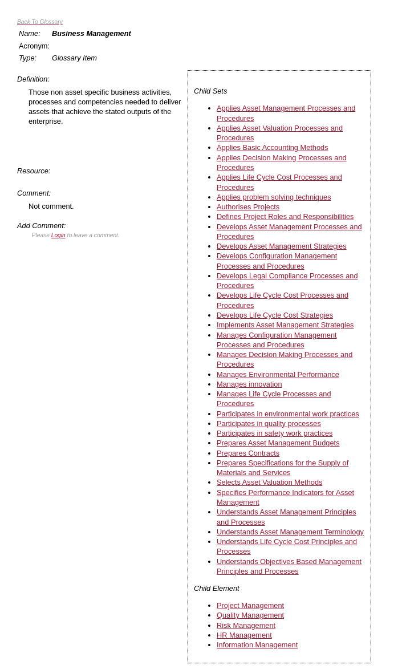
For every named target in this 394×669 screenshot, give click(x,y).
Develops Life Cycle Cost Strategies (275, 315)
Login (58, 235)
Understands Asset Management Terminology (290, 532)
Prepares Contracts (248, 453)
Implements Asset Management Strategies (285, 325)
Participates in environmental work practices (288, 413)
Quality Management (250, 615)
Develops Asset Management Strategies (282, 246)
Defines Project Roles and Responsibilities (285, 216)
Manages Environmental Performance (278, 374)
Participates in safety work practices (274, 433)
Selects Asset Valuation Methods (269, 482)
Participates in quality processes (269, 423)
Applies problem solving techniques (274, 197)
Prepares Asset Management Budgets (278, 443)
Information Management (257, 644)
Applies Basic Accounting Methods (272, 147)
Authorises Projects (248, 206)
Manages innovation (249, 384)
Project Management (250, 605)
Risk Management (246, 625)
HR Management (244, 635)
